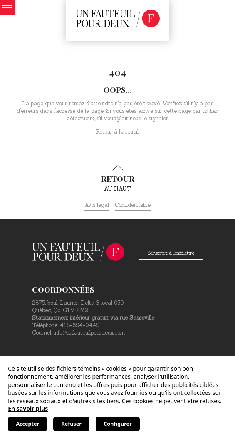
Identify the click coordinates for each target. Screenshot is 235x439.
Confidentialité (133, 204)
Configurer (117, 423)
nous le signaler (149, 118)
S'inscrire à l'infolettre (170, 253)
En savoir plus (28, 408)
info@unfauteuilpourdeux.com (89, 332)
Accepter (27, 423)
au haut (117, 178)
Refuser (72, 423)
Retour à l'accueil (117, 131)
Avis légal (96, 204)
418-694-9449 (79, 325)
